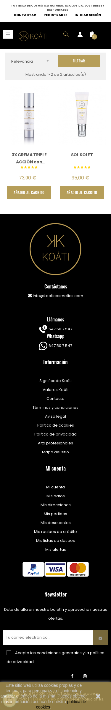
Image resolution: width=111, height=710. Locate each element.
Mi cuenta (55, 487)
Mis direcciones (56, 505)
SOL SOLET (82, 155)
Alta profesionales (55, 443)
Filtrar (79, 60)
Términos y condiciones (55, 407)
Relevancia (32, 61)
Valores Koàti (55, 389)
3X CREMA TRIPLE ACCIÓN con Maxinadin (29, 158)
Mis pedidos (55, 514)
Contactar (25, 14)
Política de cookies (55, 425)
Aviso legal (55, 416)
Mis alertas (55, 549)
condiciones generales (59, 653)
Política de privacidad (55, 434)
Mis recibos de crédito (55, 531)
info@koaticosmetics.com (55, 296)
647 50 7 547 (60, 329)
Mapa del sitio (55, 452)
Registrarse (55, 14)
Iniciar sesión (88, 14)
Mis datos (55, 496)
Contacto (55, 398)
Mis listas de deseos (55, 540)
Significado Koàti (55, 381)
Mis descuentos (56, 523)
